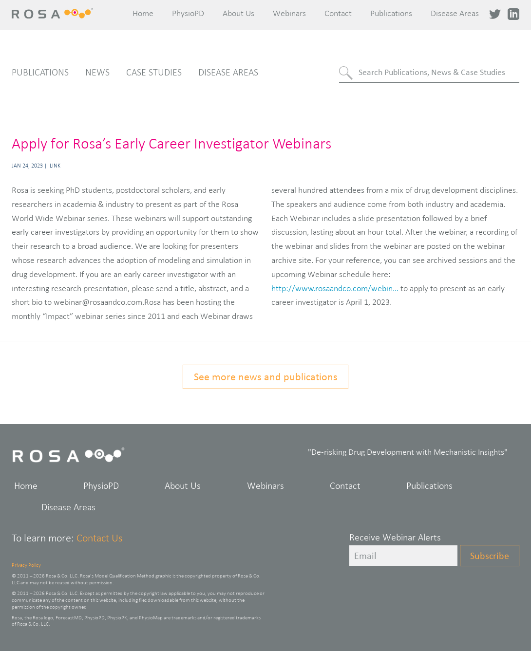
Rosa (54, 13)
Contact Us (99, 537)
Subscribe (489, 555)
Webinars (289, 13)
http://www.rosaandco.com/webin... (334, 288)
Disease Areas (455, 13)
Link (55, 165)
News (97, 72)
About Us (238, 13)
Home (143, 13)
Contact (338, 13)
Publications (391, 13)
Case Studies (154, 72)
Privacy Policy (26, 565)
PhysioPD (188, 13)
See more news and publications (266, 376)
